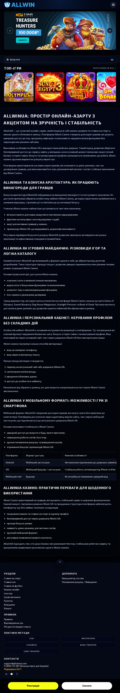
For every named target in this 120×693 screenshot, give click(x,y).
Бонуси (7, 608)
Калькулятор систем (73, 578)
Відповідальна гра (13, 623)
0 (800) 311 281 (11, 666)
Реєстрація (33, 685)
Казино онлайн (11, 589)
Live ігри (8, 593)
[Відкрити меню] (113, 5)
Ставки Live (10, 582)
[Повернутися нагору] (60, 563)
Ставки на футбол (13, 586)
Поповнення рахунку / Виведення (79, 582)
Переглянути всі (104, 68)
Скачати (87, 685)
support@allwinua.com (15, 663)
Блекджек (9, 604)
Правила (8, 619)
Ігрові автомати (12, 597)
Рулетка (8, 600)
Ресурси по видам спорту (17, 626)
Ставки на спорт (12, 578)
